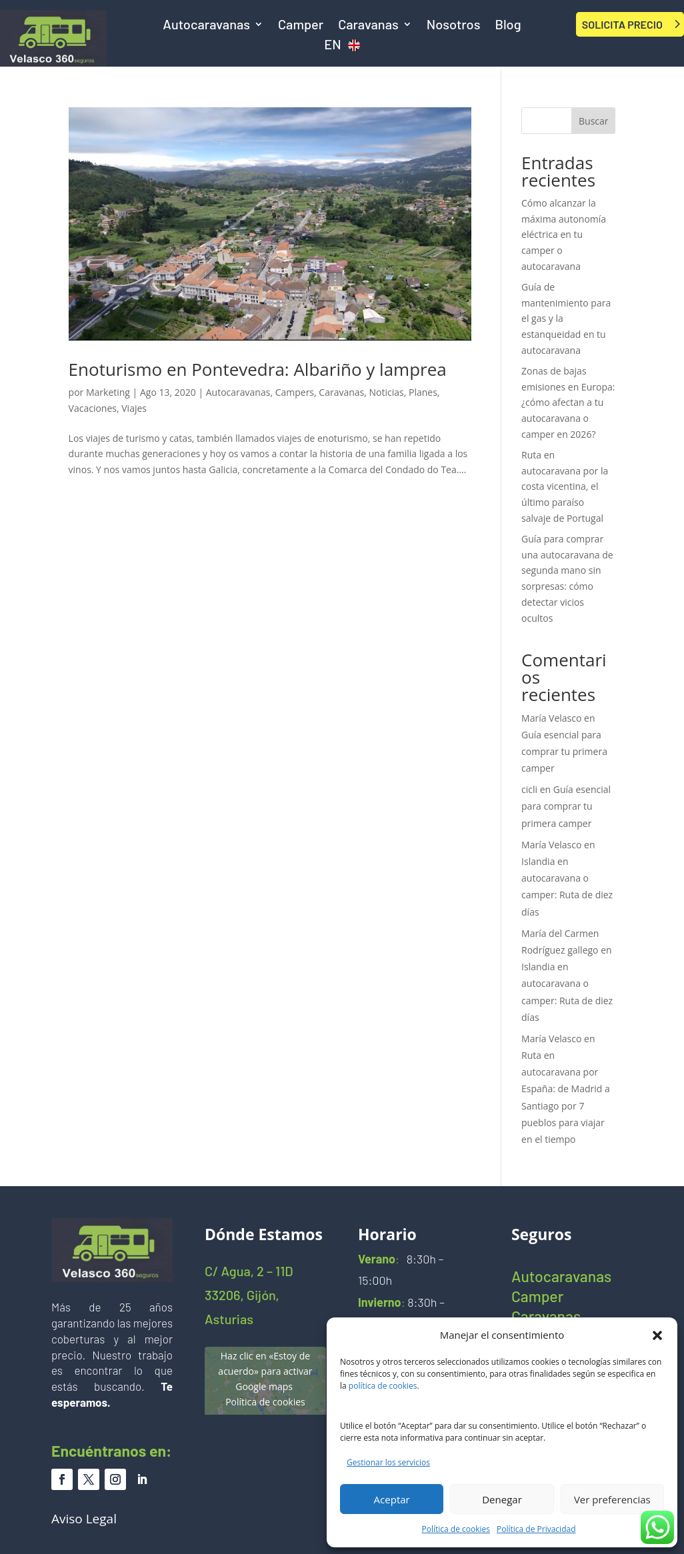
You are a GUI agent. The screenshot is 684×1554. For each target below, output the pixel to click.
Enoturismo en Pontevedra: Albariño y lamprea (258, 369)
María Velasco (551, 718)
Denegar (502, 1499)
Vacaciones (93, 408)
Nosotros (454, 25)
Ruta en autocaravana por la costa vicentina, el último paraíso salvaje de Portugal (564, 486)
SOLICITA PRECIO (622, 24)
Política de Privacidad (536, 1529)
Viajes (134, 408)
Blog (508, 25)
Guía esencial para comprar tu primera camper (564, 751)
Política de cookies (456, 1529)
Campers (294, 392)
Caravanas (368, 25)
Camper (300, 25)
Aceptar (392, 1499)
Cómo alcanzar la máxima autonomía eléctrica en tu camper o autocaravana (563, 235)
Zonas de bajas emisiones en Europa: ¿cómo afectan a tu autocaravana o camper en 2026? (568, 402)
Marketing (108, 392)
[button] (657, 1335)
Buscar (594, 121)
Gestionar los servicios (388, 1462)
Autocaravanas (206, 25)
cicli (529, 789)
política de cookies (383, 1385)
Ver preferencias (612, 1499)
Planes (423, 392)
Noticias (386, 392)
